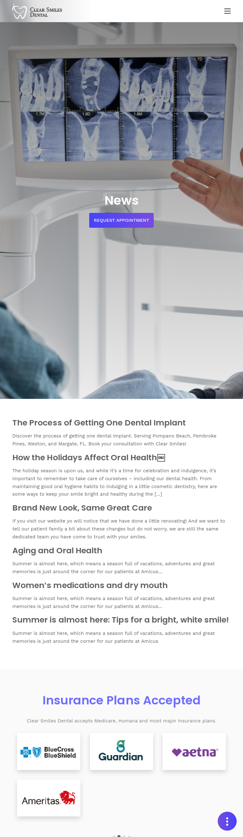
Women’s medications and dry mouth (90, 585)
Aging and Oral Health (57, 550)
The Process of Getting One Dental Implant (99, 422)
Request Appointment (121, 220)
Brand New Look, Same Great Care (82, 507)
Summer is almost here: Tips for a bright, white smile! (120, 619)
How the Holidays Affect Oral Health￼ (88, 457)
